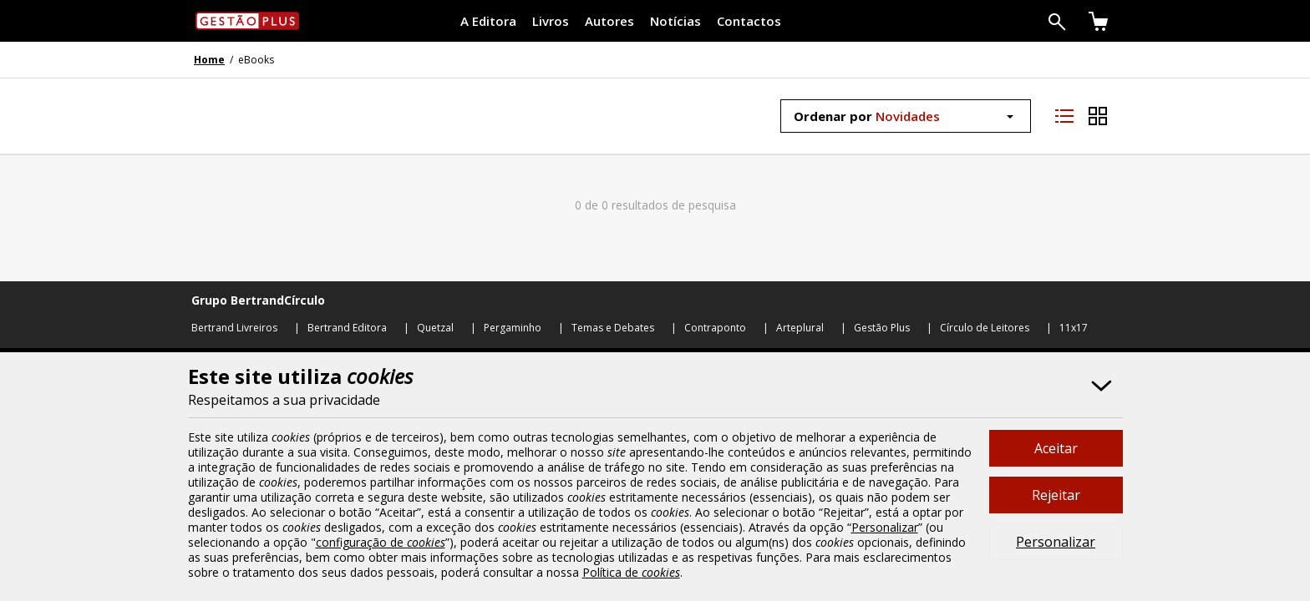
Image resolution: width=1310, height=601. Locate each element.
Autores (609, 21)
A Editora (488, 21)
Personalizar (1055, 542)
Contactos (749, 21)
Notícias (675, 21)
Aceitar (1056, 448)
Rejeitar (1056, 495)
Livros (550, 21)
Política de (631, 572)
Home (209, 60)
